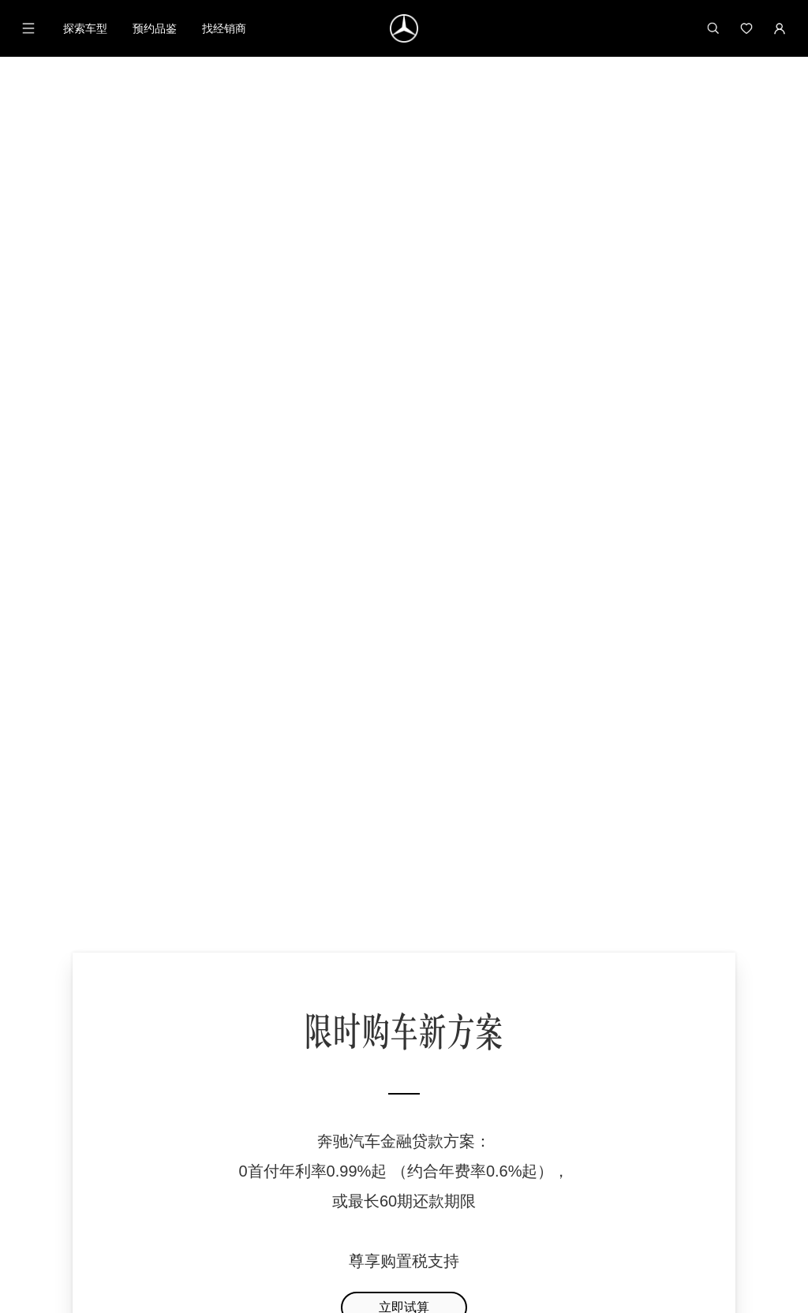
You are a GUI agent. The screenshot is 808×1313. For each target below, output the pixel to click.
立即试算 (404, 516)
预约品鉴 (155, 28)
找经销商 (224, 28)
